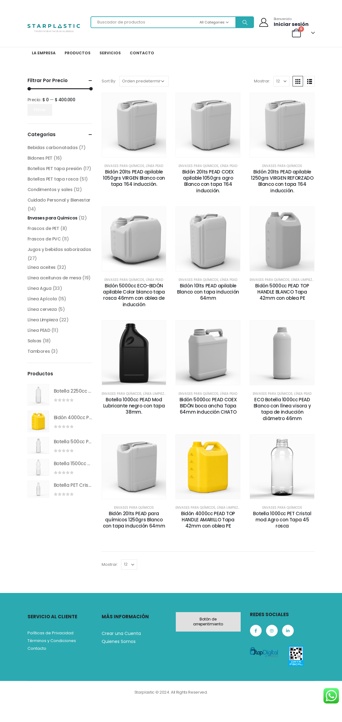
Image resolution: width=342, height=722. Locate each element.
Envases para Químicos (124, 166)
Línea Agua (39, 288)
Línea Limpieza (302, 280)
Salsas (34, 341)
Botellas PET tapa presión (54, 168)
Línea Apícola (42, 299)
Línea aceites (41, 267)
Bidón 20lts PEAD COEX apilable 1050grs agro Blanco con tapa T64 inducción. (208, 181)
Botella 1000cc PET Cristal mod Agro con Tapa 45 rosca (282, 519)
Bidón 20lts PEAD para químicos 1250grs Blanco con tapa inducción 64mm (134, 519)
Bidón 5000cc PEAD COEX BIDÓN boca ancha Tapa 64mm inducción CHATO (208, 405)
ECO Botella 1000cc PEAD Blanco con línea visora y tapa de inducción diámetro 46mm (282, 409)
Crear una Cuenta (121, 633)
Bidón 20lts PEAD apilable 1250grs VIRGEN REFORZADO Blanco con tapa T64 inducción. (282, 181)
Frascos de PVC (44, 239)
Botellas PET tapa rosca (52, 179)
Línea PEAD (154, 166)
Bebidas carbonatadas (52, 147)
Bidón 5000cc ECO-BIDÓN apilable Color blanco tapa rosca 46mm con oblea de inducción (134, 295)
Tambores (38, 351)
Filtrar (40, 109)
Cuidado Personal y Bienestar (59, 200)
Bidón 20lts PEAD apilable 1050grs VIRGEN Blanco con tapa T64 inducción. (134, 178)
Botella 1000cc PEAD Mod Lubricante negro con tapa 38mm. (134, 405)
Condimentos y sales (50, 189)
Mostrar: (262, 81)
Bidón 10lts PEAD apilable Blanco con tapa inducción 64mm (208, 292)
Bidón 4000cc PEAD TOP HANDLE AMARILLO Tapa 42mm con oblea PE (208, 519)
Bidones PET (40, 158)
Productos (78, 53)
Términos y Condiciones (51, 641)
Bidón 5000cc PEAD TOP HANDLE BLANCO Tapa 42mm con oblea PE (282, 292)
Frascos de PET (43, 228)
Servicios (110, 53)
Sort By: (109, 81)
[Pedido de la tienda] (144, 81)
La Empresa (44, 53)
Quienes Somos (119, 641)
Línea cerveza (42, 309)
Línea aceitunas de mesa (54, 278)
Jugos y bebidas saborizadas (59, 249)
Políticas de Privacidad (50, 633)
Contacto (142, 53)
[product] (38, 395)
